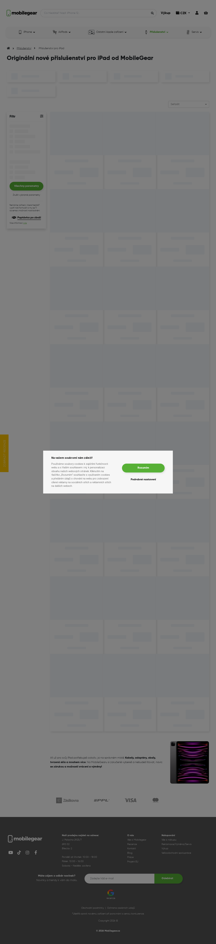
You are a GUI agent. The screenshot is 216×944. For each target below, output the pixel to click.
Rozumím (143, 468)
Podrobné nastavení (143, 479)
